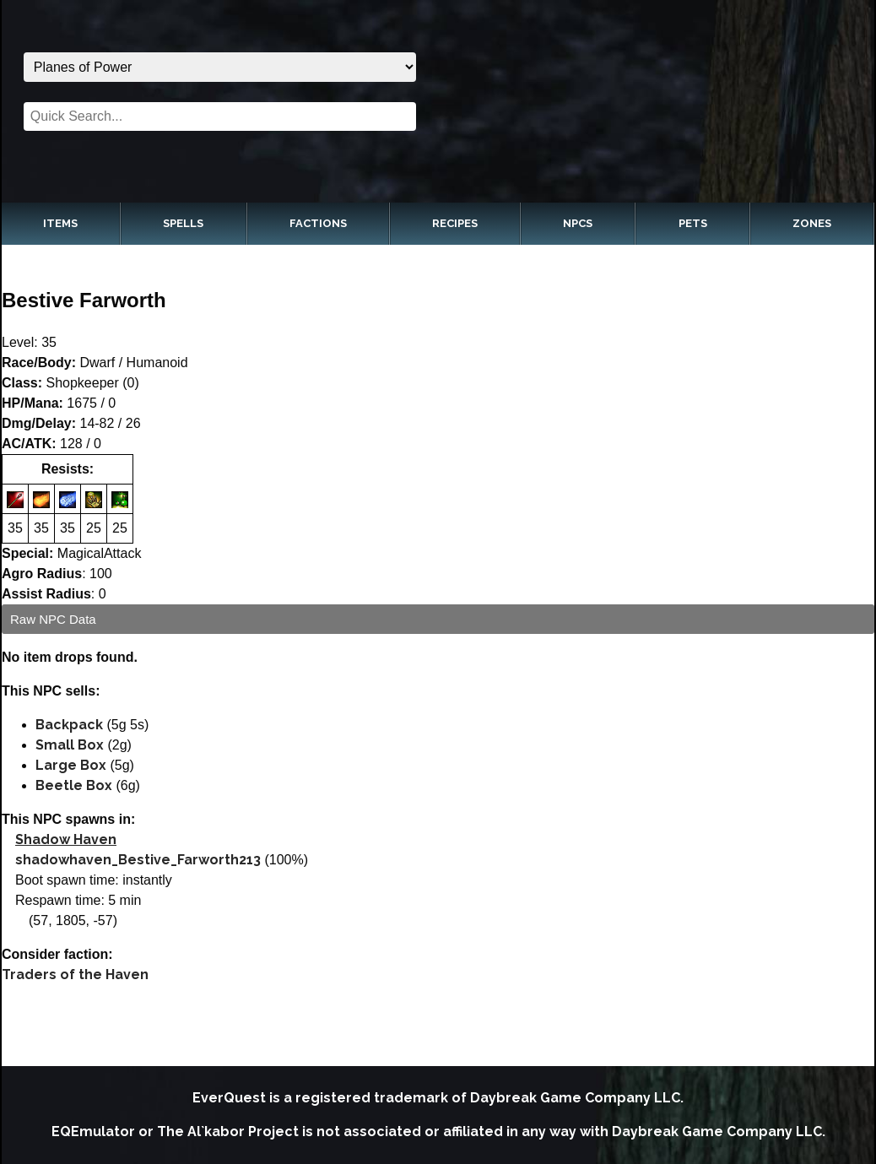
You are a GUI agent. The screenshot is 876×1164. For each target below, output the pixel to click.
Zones (811, 223)
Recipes (455, 223)
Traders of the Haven (75, 974)
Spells (183, 223)
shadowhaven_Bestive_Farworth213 (138, 860)
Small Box (69, 745)
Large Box (70, 765)
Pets (693, 223)
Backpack (69, 725)
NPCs (577, 223)
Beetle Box (73, 785)
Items (60, 223)
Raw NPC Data (53, 619)
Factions (318, 223)
